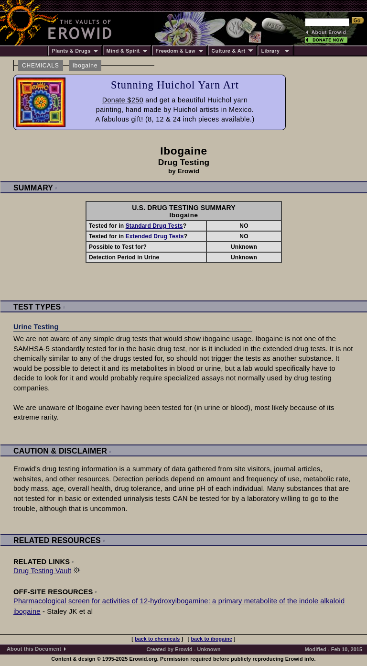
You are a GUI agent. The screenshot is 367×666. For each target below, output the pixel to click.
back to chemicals (157, 639)
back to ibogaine (211, 639)
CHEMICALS (40, 65)
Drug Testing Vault (42, 571)
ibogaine (85, 65)
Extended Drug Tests (155, 236)
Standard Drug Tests (154, 225)
